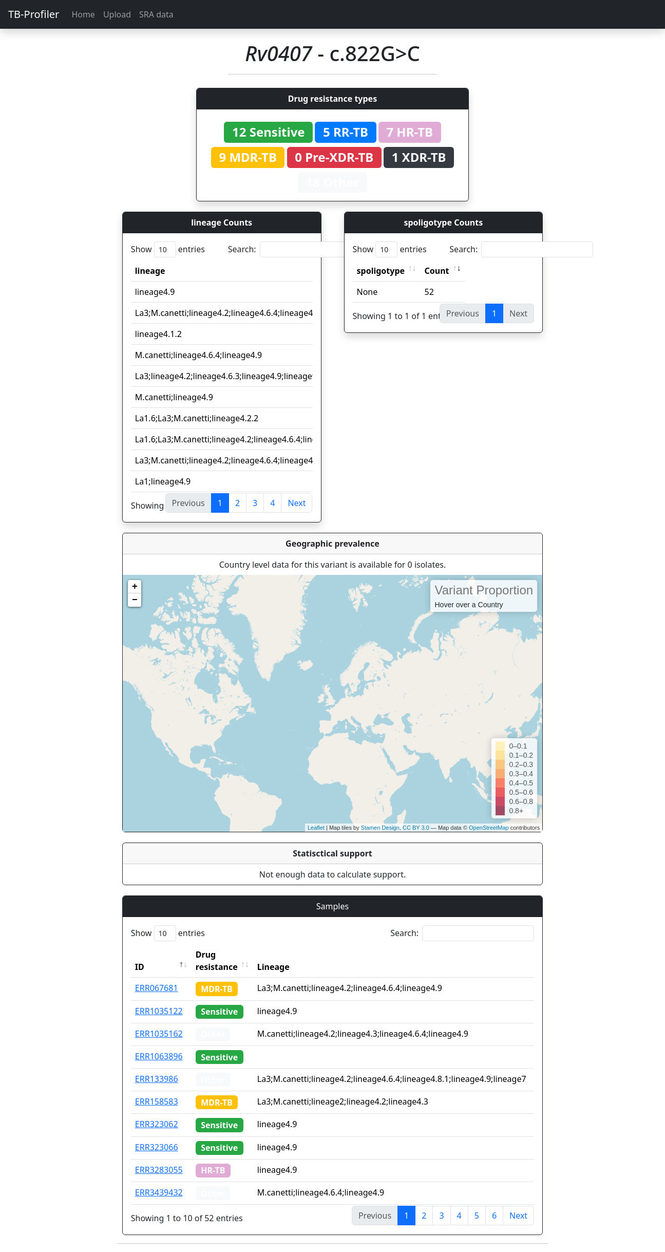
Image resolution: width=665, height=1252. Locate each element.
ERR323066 (156, 1147)
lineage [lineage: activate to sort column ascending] (150, 270)
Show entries (168, 249)
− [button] (135, 600)
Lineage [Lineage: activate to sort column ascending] (273, 967)
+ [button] (135, 587)
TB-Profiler (33, 14)
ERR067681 (156, 988)
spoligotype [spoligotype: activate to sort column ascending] (381, 270)
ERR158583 (156, 1101)
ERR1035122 (159, 1011)
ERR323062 (156, 1124)
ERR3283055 (159, 1169)
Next (297, 503)
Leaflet (316, 828)
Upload (117, 14)
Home (83, 14)
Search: (300, 249)
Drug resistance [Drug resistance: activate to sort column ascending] (217, 961)
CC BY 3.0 (416, 828)
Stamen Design (380, 828)
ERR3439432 (159, 1192)
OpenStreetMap (489, 828)
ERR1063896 (159, 1056)
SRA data (156, 14)
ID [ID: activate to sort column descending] (139, 967)
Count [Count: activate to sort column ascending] (437, 270)
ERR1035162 (159, 1033)
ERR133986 (156, 1079)
